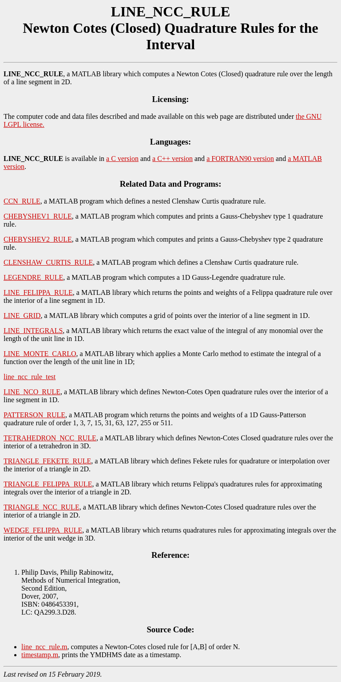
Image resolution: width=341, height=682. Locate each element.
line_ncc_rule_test (30, 376)
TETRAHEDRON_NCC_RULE (50, 438)
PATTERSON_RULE (34, 415)
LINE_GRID (22, 315)
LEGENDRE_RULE (33, 277)
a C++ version (172, 158)
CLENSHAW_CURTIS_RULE (48, 262)
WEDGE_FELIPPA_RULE (43, 530)
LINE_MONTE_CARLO (40, 353)
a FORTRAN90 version (240, 158)
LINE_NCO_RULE (32, 392)
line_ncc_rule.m (44, 647)
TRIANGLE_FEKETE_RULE (47, 461)
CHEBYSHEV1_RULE (38, 216)
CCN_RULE (22, 201)
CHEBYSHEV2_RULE (38, 239)
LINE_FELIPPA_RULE (38, 292)
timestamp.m (39, 654)
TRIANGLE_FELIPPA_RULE (48, 484)
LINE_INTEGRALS (33, 330)
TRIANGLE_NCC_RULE (41, 507)
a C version (122, 158)
